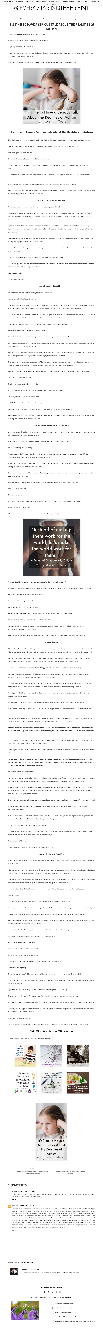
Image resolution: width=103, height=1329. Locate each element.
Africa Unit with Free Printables (63, 1312)
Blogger (68, 1297)
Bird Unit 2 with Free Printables (63, 1308)
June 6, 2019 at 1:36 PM (27, 1191)
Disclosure (45, 1287)
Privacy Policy (51, 4)
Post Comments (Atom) (25, 1262)
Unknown (15, 1206)
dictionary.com (32, 299)
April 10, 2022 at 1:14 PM (27, 1206)
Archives (53, 1287)
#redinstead (21, 613)
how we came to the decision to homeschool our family (63, 1272)
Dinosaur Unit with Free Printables (64, 1303)
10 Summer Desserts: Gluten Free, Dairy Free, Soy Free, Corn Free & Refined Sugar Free (75, 1322)
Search (59, 1287)
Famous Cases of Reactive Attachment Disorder (67, 1317)
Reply (14, 1199)
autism (19, 34)
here (34, 1272)
